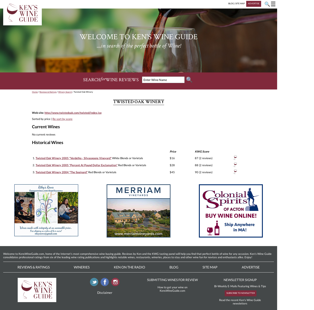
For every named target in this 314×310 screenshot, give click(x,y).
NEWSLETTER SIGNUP (240, 280)
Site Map (210, 267)
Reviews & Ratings (47, 92)
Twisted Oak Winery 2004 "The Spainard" (62, 172)
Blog (173, 267)
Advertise (251, 267)
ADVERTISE (253, 3)
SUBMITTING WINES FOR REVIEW (172, 280)
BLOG (231, 3)
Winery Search (65, 92)
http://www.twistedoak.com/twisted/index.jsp (73, 112)
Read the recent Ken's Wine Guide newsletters (240, 301)
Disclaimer (104, 292)
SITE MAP (240, 3)
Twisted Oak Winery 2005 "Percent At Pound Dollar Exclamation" (76, 165)
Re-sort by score (62, 119)
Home (35, 92)
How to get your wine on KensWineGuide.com (172, 288)
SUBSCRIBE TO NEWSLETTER (240, 293)
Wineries (82, 267)
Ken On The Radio (129, 267)
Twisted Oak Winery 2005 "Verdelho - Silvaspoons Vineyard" (73, 158)
